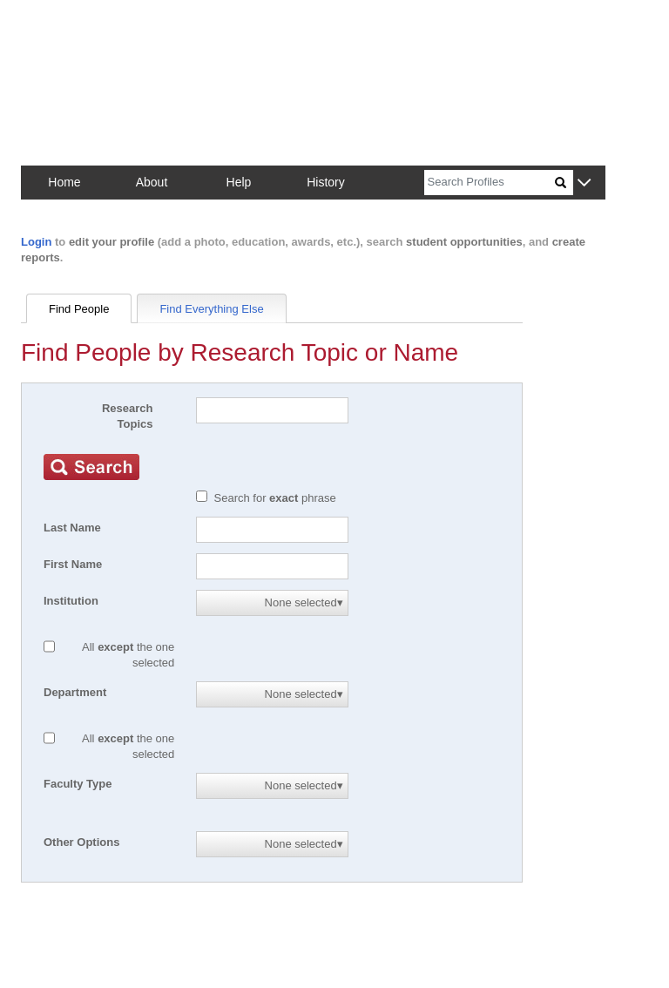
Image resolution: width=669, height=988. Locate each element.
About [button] (152, 182)
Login (36, 241)
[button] (584, 183)
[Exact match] (201, 496)
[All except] (49, 646)
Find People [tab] (79, 308)
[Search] (489, 182)
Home (64, 182)
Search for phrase (275, 497)
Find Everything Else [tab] (211, 308)
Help (239, 182)
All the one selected (128, 654)
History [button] (326, 182)
